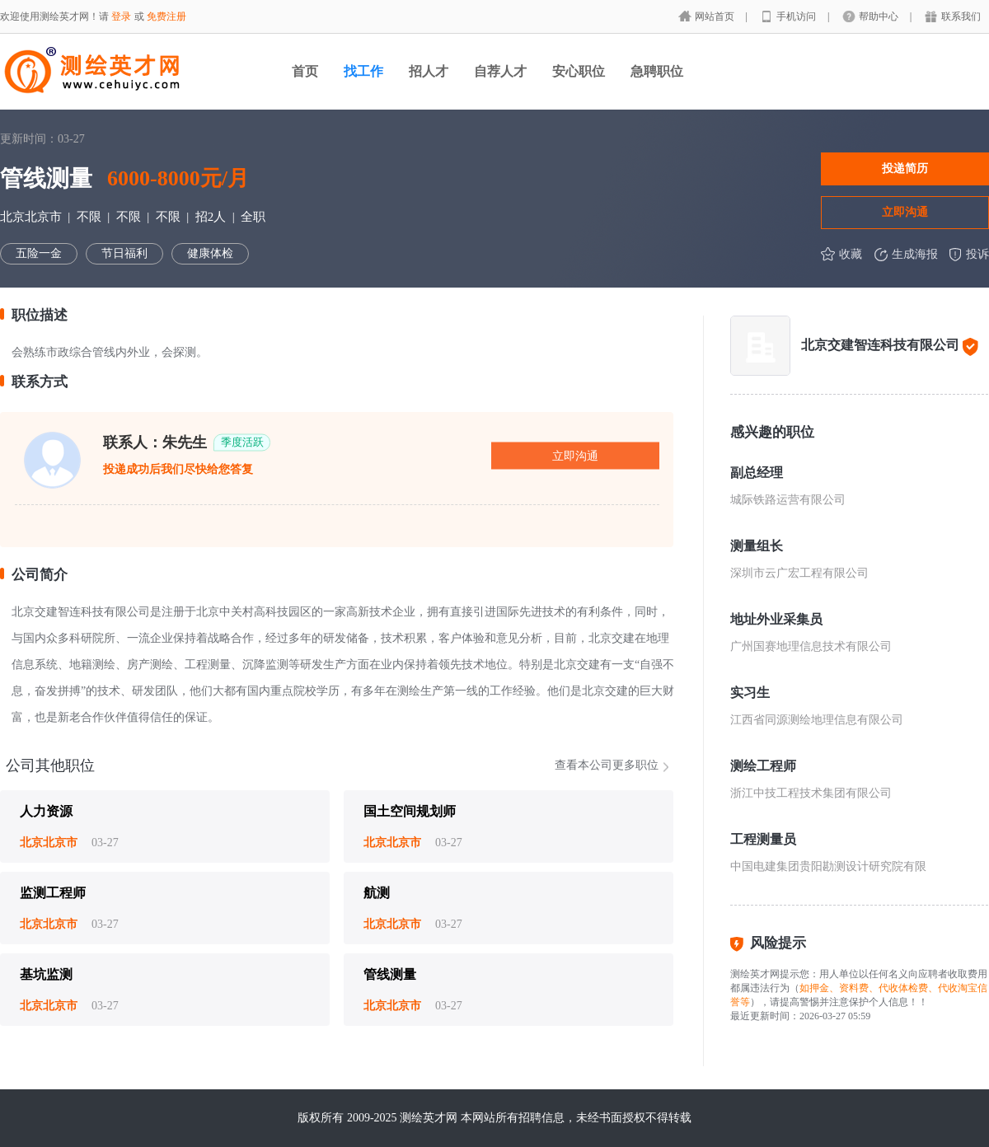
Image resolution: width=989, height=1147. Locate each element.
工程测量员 (763, 839)
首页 (305, 71)
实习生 (750, 693)
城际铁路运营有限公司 (788, 500)
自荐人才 (500, 71)
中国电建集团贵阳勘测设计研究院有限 (828, 866)
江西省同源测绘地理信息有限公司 (816, 720)
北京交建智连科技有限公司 (880, 345)
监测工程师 (53, 893)
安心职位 (578, 71)
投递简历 (905, 168)
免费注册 (166, 16)
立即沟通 (905, 211)
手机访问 (797, 16)
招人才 (428, 71)
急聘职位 (656, 71)
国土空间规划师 (409, 811)
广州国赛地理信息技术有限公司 (811, 646)
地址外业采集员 (776, 619)
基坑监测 (46, 974)
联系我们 (961, 16)
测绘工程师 (763, 766)
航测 (376, 893)
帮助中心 (880, 16)
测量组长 (756, 546)
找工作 (363, 71)
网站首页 (716, 16)
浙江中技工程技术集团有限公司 (811, 793)
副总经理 (756, 473)
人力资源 (46, 811)
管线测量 (389, 974)
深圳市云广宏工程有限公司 (799, 573)
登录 (121, 16)
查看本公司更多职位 (607, 765)
